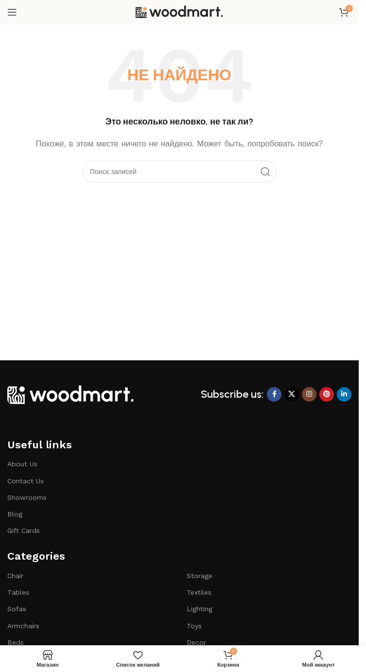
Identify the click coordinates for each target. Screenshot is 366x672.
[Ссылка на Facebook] (274, 394)
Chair (15, 576)
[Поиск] (179, 171)
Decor (196, 642)
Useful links (39, 445)
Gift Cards (23, 530)
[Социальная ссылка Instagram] (309, 394)
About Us (22, 464)
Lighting (199, 609)
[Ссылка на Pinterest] (326, 394)
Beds (15, 642)
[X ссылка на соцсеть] (291, 394)
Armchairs (23, 626)
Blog (14, 514)
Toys (194, 626)
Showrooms (27, 497)
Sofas (16, 609)
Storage (199, 576)
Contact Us (25, 481)
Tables (18, 592)
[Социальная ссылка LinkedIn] (344, 394)
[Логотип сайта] (179, 11)
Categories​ (36, 556)
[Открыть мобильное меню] (12, 12)
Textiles (199, 592)
